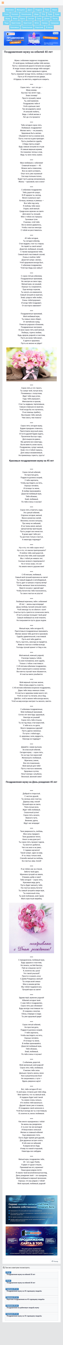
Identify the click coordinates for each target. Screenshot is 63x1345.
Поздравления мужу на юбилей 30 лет (21, 1283)
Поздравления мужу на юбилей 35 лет (21, 1274)
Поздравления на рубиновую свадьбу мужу (23, 1308)
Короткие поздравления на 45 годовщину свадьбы (26, 1299)
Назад (55, 1261)
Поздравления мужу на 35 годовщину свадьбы (24, 1316)
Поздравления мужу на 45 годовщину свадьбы (24, 1291)
